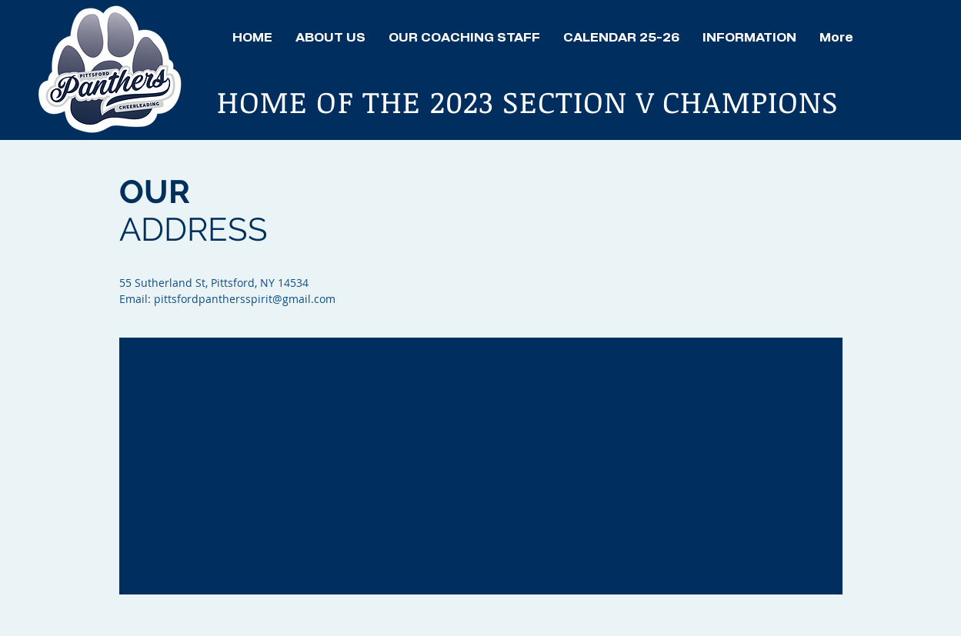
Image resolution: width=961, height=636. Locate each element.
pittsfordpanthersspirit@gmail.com (244, 298)
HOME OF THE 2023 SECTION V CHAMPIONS (532, 101)
